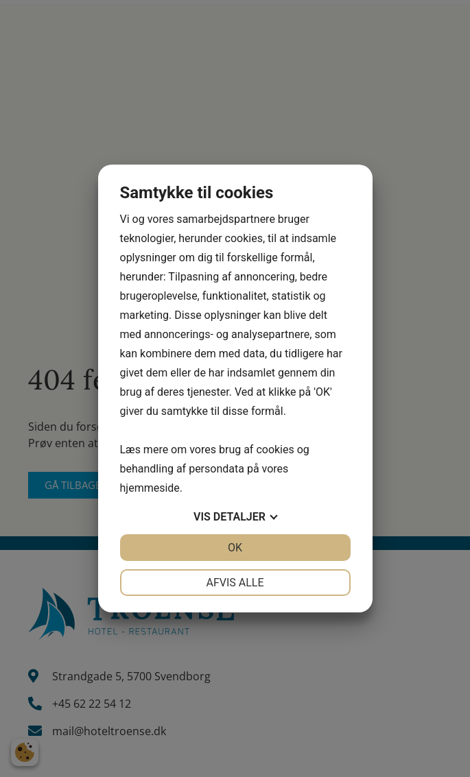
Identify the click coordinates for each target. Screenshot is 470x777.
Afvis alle (234, 582)
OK (235, 547)
